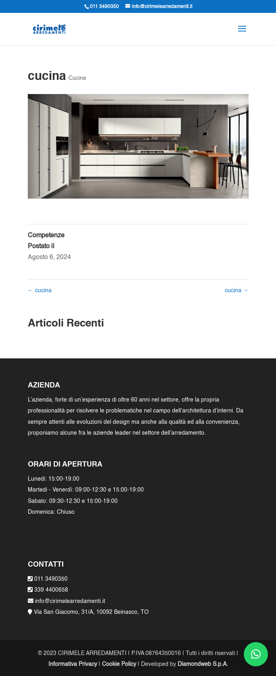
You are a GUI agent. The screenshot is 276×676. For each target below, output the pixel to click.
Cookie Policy (119, 664)
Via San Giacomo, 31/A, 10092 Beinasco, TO (91, 612)
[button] (256, 654)
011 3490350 (51, 579)
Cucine (77, 78)
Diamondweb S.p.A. (203, 664)
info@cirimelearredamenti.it (69, 601)
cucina (40, 290)
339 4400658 (51, 590)
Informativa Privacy (72, 664)
